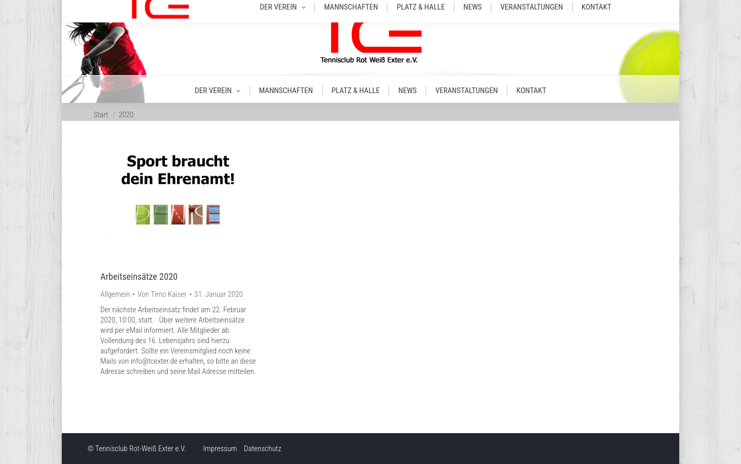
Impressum (220, 448)
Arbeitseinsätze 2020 (139, 276)
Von (161, 294)
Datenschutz (262, 448)
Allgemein (115, 294)
